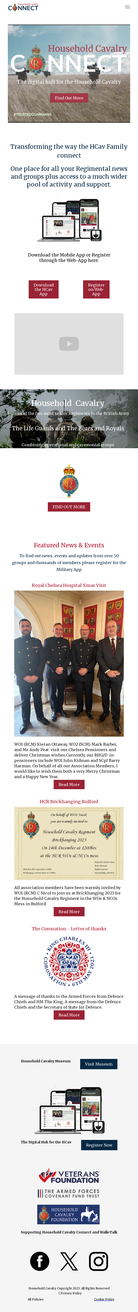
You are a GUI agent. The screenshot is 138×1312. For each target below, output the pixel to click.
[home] (21, 7)
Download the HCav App (44, 289)
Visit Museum (99, 1064)
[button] (126, 7)
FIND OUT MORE (69, 506)
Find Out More (69, 97)
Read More (69, 784)
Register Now (99, 1145)
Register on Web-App (96, 289)
